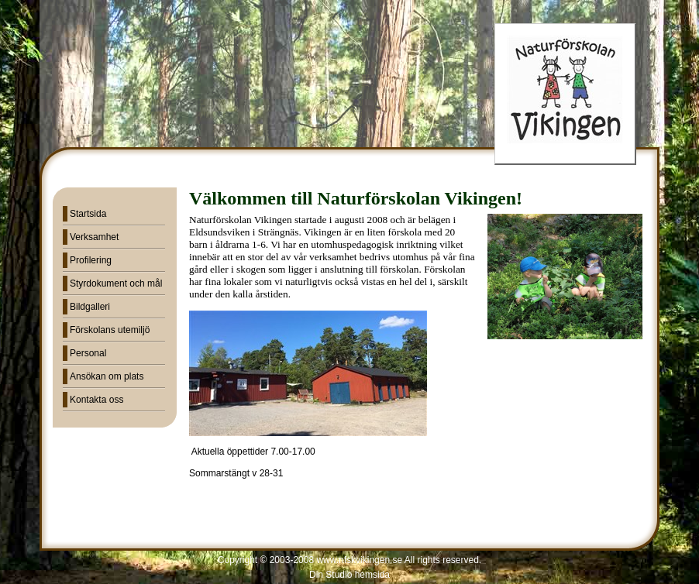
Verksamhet (94, 237)
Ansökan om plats (106, 376)
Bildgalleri (90, 306)
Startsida (88, 213)
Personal (88, 353)
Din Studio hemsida (349, 574)
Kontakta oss (96, 399)
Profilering (91, 260)
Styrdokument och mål (116, 283)
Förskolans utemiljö (110, 330)
